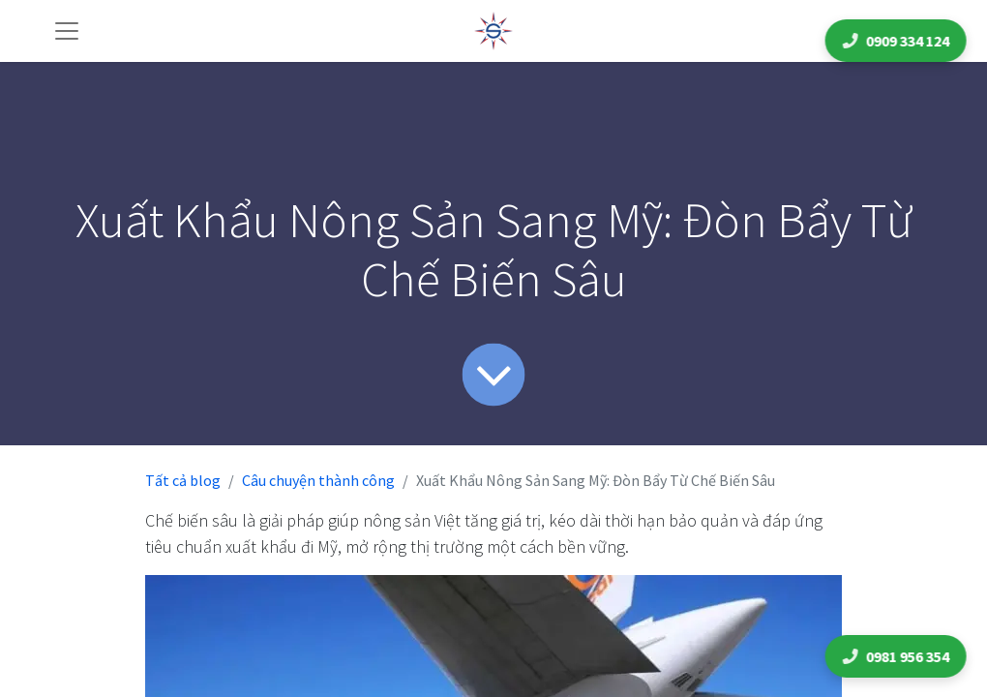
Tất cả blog (183, 480)
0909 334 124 (899, 40)
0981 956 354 (899, 656)
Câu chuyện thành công (318, 480)
